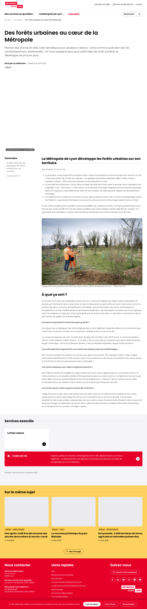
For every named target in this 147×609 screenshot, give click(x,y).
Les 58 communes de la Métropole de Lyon (68, 586)
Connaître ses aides (102, 4)
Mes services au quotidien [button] (20, 14)
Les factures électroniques (62, 593)
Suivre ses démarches (123, 4)
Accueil (7, 20)
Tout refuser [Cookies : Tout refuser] (110, 604)
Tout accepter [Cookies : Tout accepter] (91, 604)
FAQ (53, 571)
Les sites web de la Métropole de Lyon (66, 582)
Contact (139, 4)
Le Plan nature (15, 433)
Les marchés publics (59, 597)
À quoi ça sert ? (13, 176)
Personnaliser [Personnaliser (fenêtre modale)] (128, 604)
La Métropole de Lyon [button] (51, 14)
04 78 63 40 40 (11, 589)
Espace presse (57, 589)
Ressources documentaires (62, 575)
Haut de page (73, 551)
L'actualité (73, 14)
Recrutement (56, 578)
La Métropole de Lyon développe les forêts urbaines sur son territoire (16, 167)
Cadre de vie (17, 455)
